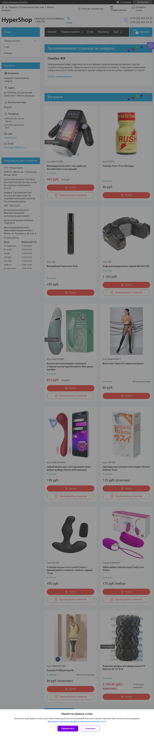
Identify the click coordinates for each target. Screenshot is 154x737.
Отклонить (90, 728)
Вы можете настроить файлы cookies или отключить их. (76, 721)
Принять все (67, 728)
